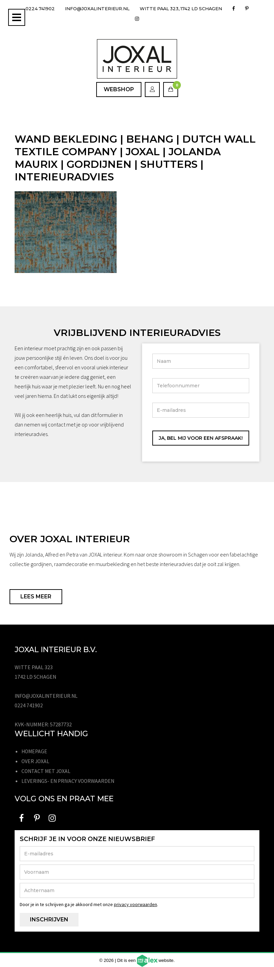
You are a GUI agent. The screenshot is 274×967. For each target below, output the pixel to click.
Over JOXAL (35, 760)
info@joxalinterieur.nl (100, 8)
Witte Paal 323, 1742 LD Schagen (192, 8)
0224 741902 (39, 8)
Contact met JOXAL (46, 770)
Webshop (119, 89)
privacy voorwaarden (135, 903)
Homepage (35, 751)
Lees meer (35, 596)
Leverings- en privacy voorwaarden (69, 779)
